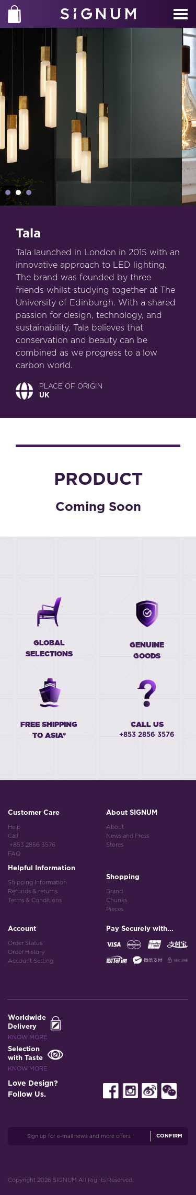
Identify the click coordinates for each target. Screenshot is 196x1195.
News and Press (127, 836)
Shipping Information (37, 882)
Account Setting (30, 961)
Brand (114, 891)
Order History (26, 952)
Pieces (114, 909)
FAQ (14, 854)
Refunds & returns (32, 891)
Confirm (169, 1136)
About (115, 827)
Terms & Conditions (35, 900)
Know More (27, 1037)
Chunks (116, 900)
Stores (114, 845)
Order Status (25, 943)
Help (14, 827)
